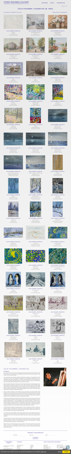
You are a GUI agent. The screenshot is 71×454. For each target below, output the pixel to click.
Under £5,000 (19, 444)
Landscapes (31, 440)
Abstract (18, 446)
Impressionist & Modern (20, 440)
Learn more (43, 451)
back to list (64, 5)
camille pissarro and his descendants (50, 438)
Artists (18, 443)
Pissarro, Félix (45, 441)
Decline (59, 451)
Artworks (45, 2)
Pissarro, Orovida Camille (60, 441)
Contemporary (19, 441)
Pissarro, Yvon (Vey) (59, 443)
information (60, 2)
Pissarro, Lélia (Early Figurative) (46, 446)
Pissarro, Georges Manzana (47, 442)
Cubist (31, 444)
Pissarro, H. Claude (46, 443)
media (52, 2)
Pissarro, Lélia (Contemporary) (46, 447)
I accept (66, 451)
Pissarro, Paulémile (59, 442)
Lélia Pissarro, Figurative (13, 30)
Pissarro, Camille (46, 440)
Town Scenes (32, 441)
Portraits (31, 445)
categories (19, 438)
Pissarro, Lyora (45, 448)
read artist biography (60, 12)
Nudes (31, 446)
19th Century (18, 442)
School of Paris (19, 445)
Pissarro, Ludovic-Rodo (60, 440)
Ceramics (31, 442)
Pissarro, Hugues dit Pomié (47, 444)
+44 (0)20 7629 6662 (7, 446)
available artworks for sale (13, 12)
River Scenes (18, 447)
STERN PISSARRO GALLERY (8, 438)
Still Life (31, 443)
